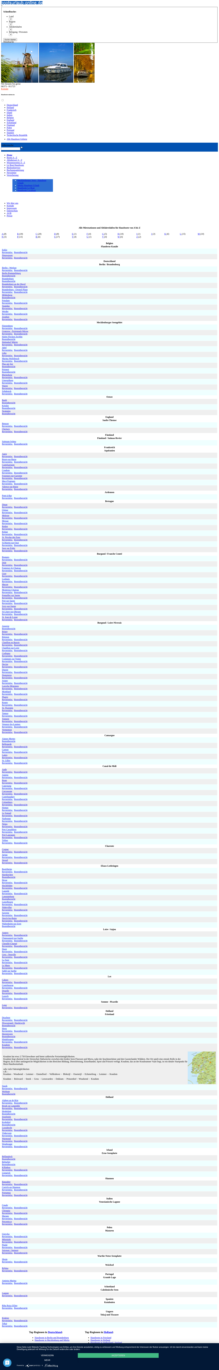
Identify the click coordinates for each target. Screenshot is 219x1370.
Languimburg (8, 896)
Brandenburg (8, 278)
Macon (5, 584)
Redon (5, 526)
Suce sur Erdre (8, 548)
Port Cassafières (9, 829)
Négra (4, 824)
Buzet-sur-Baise (9, 459)
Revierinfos (7, 252)
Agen (4, 454)
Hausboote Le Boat (26, 188)
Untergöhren (7, 380)
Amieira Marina (9, 1281)
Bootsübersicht (21, 252)
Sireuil (5, 860)
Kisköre (5, 1318)
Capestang (6, 786)
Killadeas (6, 1167)
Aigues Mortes (8, 739)
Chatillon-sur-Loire (10, 648)
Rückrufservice (13, 167)
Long (4, 1005)
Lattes (4, 755)
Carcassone (7, 791)
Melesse (5, 515)
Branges (5, 557)
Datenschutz (12, 211)
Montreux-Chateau (10, 590)
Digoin (5, 670)
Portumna (6, 1193)
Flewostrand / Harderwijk (13, 1023)
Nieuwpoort (7, 255)
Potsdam (6, 300)
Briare (5, 631)
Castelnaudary (8, 797)
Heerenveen (7, 1034)
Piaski (4, 1245)
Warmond (6, 1138)
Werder (5, 311)
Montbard (6, 691)
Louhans (6, 579)
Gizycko (5, 1234)
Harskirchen (7, 874)
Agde (4, 769)
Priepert (5, 369)
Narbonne (6, 818)
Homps (5, 807)
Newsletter (11, 172)
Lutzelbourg (7, 902)
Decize (5, 664)
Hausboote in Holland (100, 1340)
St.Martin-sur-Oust (10, 543)
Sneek (4, 1086)
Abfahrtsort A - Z (14, 160)
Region (12, 21)
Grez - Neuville (9, 954)
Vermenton (7, 730)
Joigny (5, 680)
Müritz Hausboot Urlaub (28, 185)
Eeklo (4, 250)
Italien (9, 115)
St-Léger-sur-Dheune (11, 612)
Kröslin (5, 405)
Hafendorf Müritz (10, 342)
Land (11, 16)
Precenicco (7, 1221)
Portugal (10, 130)
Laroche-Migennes (10, 686)
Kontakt (4, 89)
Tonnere (5, 719)
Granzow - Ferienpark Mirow (15, 331)
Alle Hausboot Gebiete (17, 139)
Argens (5, 775)
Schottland (11, 122)
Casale (5, 1205)
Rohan (5, 532)
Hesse (4, 880)
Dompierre (7, 675)
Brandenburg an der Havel (14, 284)
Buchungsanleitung (15, 170)
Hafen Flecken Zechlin (12, 337)
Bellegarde (7, 744)
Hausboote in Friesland (101, 1337)
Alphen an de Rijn (10, 1100)
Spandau (6, 306)
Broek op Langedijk (11, 1106)
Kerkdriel (6, 1122)
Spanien (10, 132)
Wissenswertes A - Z (16, 162)
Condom (6, 470)
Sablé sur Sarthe (9, 971)
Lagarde (5, 891)
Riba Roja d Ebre (9, 1305)
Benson (5, 423)
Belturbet (6, 1162)
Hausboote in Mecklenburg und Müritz (52, 1340)
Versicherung (12, 175)
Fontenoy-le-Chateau (11, 568)
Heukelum (6, 1111)
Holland (10, 107)
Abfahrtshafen (15, 27)
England (10, 120)
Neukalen (6, 411)
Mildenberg (7, 295)
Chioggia (6, 1210)
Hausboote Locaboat (26, 190)
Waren (5, 386)
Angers (5, 933)
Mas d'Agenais (8, 481)
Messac (5, 521)
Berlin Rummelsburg (11, 273)
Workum (6, 1091)
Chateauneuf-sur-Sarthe (12, 938)
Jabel (4, 347)
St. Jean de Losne (10, 617)
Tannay (5, 713)
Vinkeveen (6, 1133)
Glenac (5, 510)
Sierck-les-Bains (9, 918)
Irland (9, 112)
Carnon (5, 749)
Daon (4, 949)
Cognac (5, 849)
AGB (9, 213)
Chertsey (6, 429)
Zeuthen (5, 317)
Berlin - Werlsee (9, 268)
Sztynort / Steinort (10, 1250)
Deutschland (12, 105)
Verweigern (46, 1360)
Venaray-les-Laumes (11, 724)
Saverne (5, 913)
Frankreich (11, 110)
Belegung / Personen (18, 32)
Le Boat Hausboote (15, 165)
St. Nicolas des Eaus (11, 537)
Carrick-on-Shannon (11, 1187)
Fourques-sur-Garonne (12, 476)
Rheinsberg (7, 375)
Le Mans (6, 965)
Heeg (4, 1028)
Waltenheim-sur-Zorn (11, 924)
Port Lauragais (8, 835)
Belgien (10, 117)
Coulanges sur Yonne (11, 659)
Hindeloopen (8, 1039)
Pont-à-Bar (7, 495)
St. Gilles (6, 760)
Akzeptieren (116, 1360)
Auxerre (5, 626)
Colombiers (7, 802)
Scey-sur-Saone (9, 606)
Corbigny (6, 653)
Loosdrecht (7, 1127)
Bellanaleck (7, 1156)
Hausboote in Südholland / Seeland (106, 1342)
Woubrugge (7, 1144)
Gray (4, 573)
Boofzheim (7, 869)
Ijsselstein (6, 1117)
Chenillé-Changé (9, 943)
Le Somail (6, 813)
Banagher (6, 1182)
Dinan (4, 504)
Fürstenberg (7, 326)
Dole (4, 562)
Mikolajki (6, 1239)
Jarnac (5, 855)
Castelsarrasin (8, 465)
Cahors (5, 980)
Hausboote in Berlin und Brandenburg (52, 1337)
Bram (4, 780)
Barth (4, 400)
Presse (9, 216)
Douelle (5, 991)
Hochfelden (7, 885)
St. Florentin (7, 708)
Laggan (5, 1293)
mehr (186, 1360)
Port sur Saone (8, 601)
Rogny (5, 702)
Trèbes (5, 840)
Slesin (4, 1259)
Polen (9, 127)
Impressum (12, 208)
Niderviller (7, 907)
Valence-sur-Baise (10, 486)
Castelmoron (7, 985)
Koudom (6, 1045)
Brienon (5, 637)
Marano (5, 1216)
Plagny (5, 697)
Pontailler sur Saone (11, 595)
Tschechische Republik (17, 135)
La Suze (5, 960)
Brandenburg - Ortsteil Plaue (15, 289)
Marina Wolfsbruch (10, 358)
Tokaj (4, 1323)
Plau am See (7, 364)
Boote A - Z (12, 157)
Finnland (11, 125)
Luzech (5, 996)
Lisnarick (6, 1173)
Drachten (6, 1017)
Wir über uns (12, 203)
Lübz (4, 353)
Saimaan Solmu (9, 441)
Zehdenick (6, 391)
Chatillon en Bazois (11, 642)
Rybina (5, 1268)
